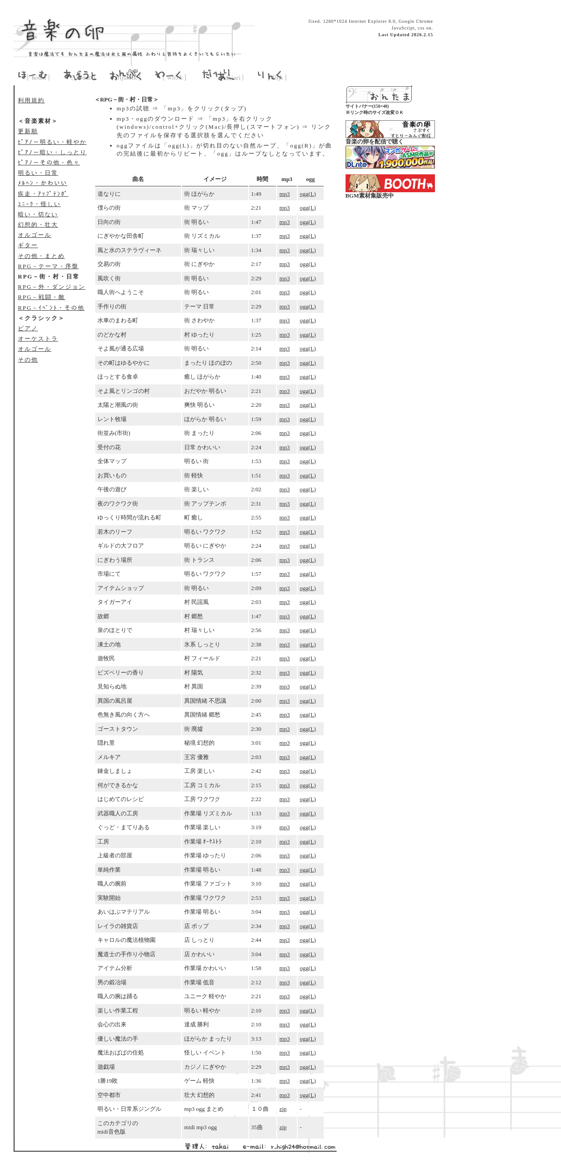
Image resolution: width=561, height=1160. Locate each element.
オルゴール (34, 235)
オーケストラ (38, 338)
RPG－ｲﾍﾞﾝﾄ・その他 (51, 307)
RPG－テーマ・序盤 (48, 266)
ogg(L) (308, 193)
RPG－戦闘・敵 (41, 297)
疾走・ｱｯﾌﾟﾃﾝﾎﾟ (43, 193)
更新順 (28, 131)
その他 (28, 359)
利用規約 (31, 100)
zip (283, 1108)
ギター (28, 245)
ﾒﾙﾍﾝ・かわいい (42, 183)
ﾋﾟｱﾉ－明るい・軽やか (52, 142)
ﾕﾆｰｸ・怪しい (39, 204)
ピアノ (28, 328)
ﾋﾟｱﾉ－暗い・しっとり (52, 152)
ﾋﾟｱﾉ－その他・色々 (49, 162)
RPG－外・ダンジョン (51, 286)
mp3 (284, 193)
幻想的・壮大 (38, 224)
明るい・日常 (38, 172)
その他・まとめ (41, 256)
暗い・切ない (38, 214)
